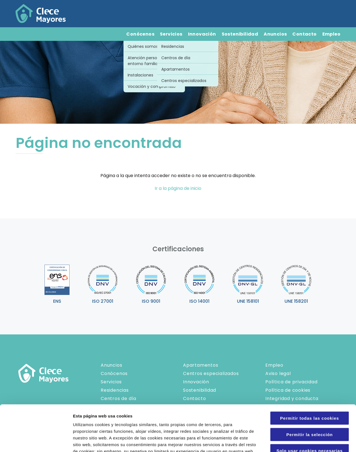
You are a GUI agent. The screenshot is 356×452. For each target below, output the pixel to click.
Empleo (331, 34)
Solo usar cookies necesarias (309, 404)
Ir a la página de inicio (178, 188)
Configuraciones (299, 441)
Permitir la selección (309, 388)
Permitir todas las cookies (309, 372)
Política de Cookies (188, 418)
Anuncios (275, 34)
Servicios (171, 34)
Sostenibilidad (240, 34)
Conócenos (140, 34)
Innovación (202, 34)
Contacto (304, 34)
